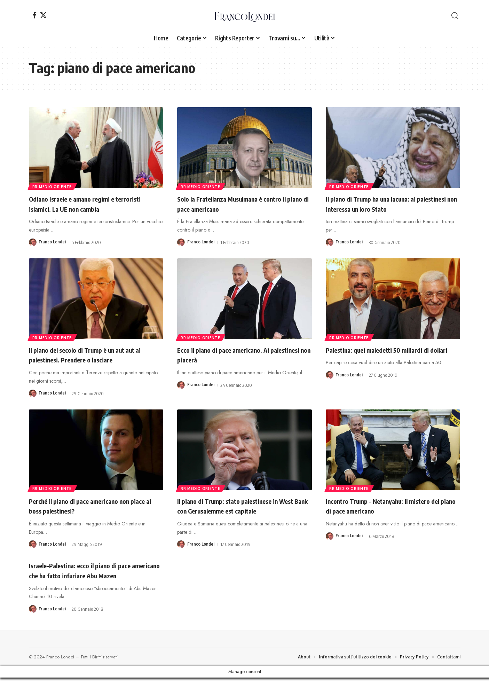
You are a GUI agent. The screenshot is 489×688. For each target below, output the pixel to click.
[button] (454, 16)
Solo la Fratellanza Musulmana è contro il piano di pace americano (243, 203)
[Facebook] (34, 15)
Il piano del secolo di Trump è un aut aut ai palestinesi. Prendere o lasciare (93, 355)
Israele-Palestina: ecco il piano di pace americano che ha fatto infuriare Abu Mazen (90, 575)
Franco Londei (52, 242)
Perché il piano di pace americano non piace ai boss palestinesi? (90, 506)
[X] (43, 15)
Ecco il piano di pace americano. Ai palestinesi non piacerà (233, 355)
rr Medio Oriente (52, 186)
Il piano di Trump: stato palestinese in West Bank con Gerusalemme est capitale (244, 506)
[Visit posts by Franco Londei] (33, 242)
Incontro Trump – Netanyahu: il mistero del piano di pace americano (389, 506)
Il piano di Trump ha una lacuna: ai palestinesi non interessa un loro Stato (388, 203)
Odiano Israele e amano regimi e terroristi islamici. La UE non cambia (88, 203)
